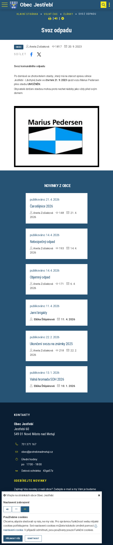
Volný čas (51, 14)
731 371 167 (28, 444)
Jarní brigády (38, 313)
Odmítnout (33, 538)
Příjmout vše (13, 538)
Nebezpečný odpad (42, 242)
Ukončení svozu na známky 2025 (51, 344)
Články (68, 14)
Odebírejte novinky (30, 480)
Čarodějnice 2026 (41, 206)
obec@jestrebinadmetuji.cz (37, 451)
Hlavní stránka (27, 14)
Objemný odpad (40, 277)
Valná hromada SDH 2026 (47, 379)
